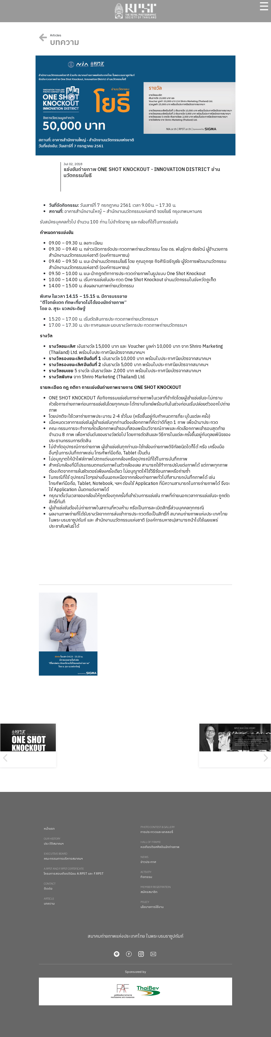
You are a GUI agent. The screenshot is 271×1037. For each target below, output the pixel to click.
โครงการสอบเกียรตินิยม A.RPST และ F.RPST (89, 871)
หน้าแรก (49, 828)
